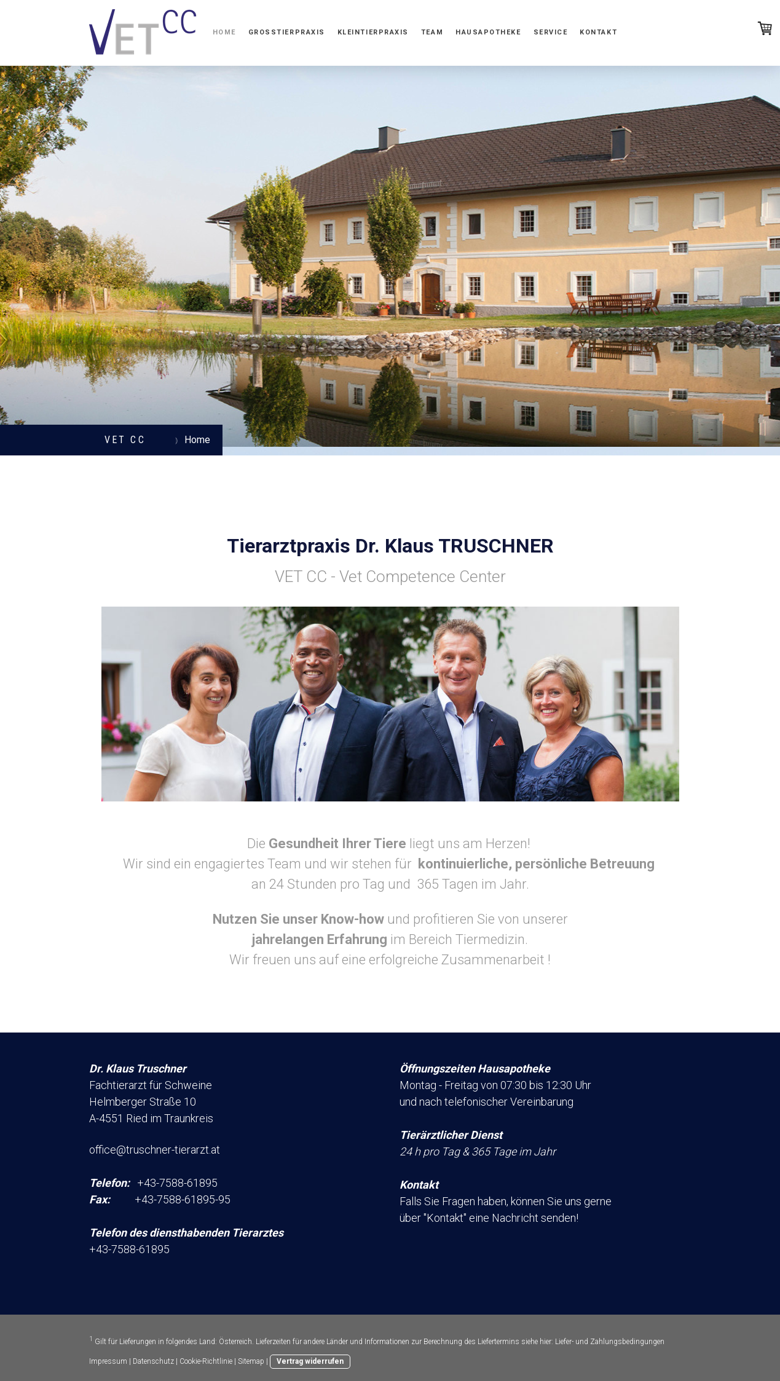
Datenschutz (153, 1361)
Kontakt (598, 32)
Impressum (108, 1361)
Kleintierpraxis (373, 32)
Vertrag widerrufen (310, 1361)
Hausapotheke (488, 32)
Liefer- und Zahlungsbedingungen (609, 1341)
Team (432, 32)
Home (224, 32)
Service (551, 32)
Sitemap (251, 1361)
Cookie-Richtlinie (205, 1361)
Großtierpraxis (286, 32)
